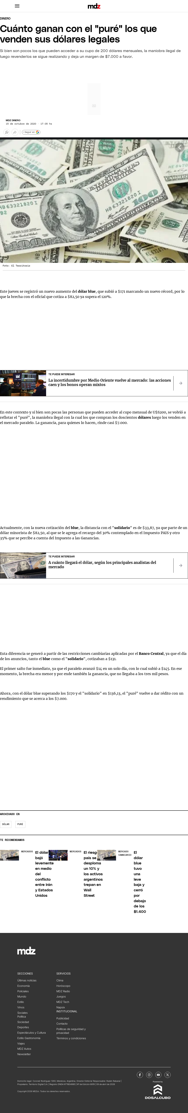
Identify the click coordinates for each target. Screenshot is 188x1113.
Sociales (22, 1012)
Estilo (20, 1002)
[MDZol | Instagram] (149, 1075)
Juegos (61, 996)
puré (20, 824)
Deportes (23, 1027)
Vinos (20, 1007)
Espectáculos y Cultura (31, 1032)
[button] (17, 6)
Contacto (62, 1023)
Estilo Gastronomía (28, 1038)
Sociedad (23, 1022)
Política (21, 1016)
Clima (59, 980)
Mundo (21, 996)
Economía (23, 986)
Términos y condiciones (71, 1038)
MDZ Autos (24, 1048)
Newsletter (24, 1054)
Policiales (23, 991)
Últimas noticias (27, 980)
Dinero (5, 18)
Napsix (60, 1007)
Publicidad (62, 1018)
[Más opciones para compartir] (15, 132)
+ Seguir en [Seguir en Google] (31, 132)
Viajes (21, 1043)
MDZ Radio (63, 991)
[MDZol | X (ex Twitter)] (167, 1075)
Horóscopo (63, 986)
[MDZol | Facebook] (140, 1075)
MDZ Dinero (13, 120)
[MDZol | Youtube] (158, 1075)
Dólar (5, 824)
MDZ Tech (62, 1002)
